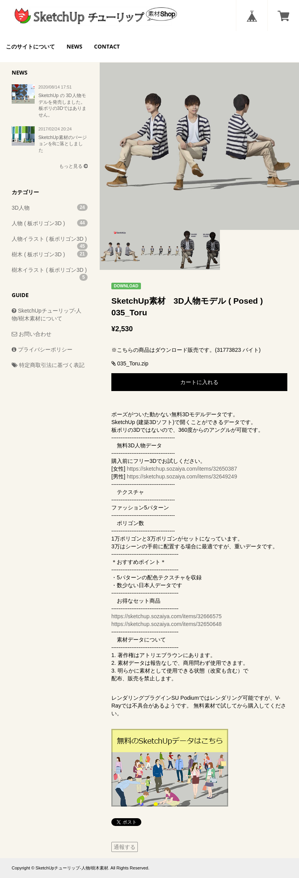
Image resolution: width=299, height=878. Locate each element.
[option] (199, 130)
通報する (124, 847)
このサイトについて (30, 46)
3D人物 (50, 207)
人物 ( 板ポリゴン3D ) (50, 222)
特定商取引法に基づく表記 (48, 365)
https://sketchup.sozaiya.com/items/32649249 (182, 476)
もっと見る (73, 166)
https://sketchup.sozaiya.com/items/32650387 (182, 469)
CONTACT (107, 46)
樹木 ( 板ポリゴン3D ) (50, 253)
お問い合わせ (31, 334)
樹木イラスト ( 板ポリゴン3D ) (50, 272)
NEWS (74, 46)
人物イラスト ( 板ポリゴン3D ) (50, 241)
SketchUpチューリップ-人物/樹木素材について (46, 315)
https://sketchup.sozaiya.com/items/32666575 (166, 616)
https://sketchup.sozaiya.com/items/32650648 (166, 624)
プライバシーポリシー (42, 349)
